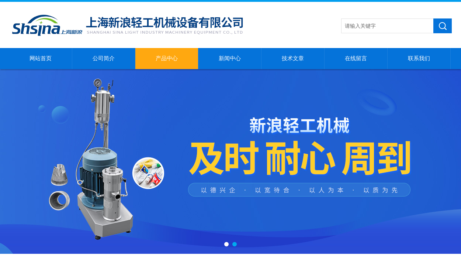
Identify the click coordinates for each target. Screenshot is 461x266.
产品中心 (167, 58)
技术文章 (293, 58)
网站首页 (41, 58)
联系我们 (419, 58)
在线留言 (356, 58)
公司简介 (104, 58)
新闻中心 (230, 58)
